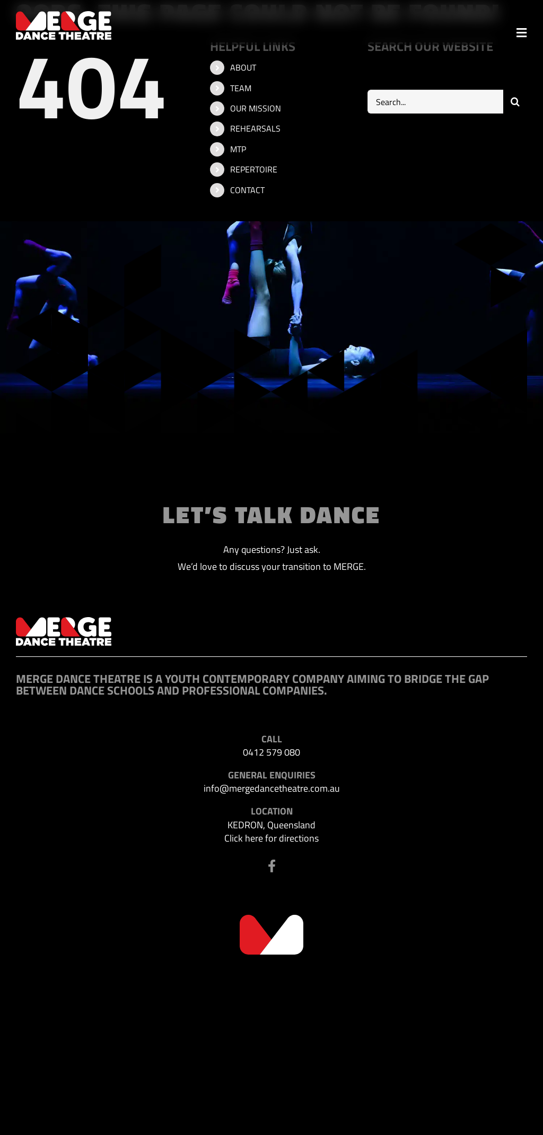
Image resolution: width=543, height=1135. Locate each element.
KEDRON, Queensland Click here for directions (271, 831)
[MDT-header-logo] (63, 15)
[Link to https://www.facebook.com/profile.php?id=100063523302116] (272, 866)
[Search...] (435, 102)
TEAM (240, 88)
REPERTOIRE (253, 169)
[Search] (515, 102)
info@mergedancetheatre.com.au (272, 788)
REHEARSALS (255, 128)
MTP (238, 149)
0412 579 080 (271, 752)
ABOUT (243, 67)
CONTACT (247, 190)
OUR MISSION (255, 108)
